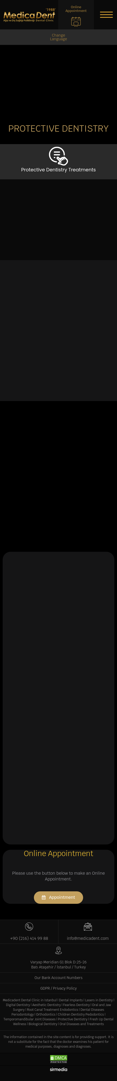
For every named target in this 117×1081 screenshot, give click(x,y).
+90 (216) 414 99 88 (29, 938)
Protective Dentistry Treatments (58, 169)
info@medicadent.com (88, 938)
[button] (106, 14)
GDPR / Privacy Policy (58, 988)
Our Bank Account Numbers (59, 977)
